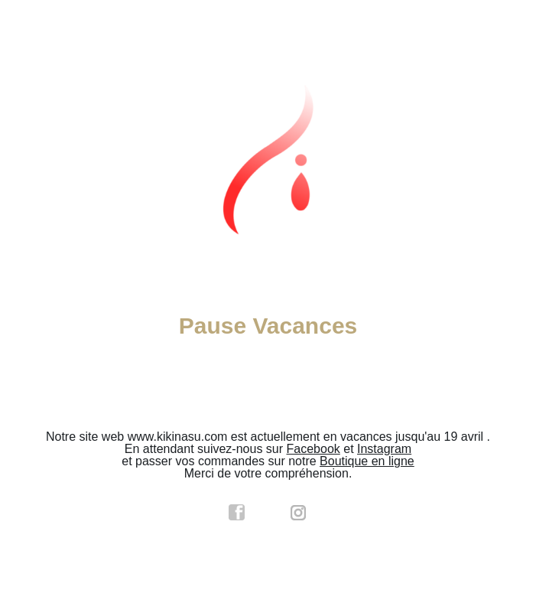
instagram (299, 512)
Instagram (384, 448)
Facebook (313, 448)
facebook (237, 512)
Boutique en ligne (367, 461)
